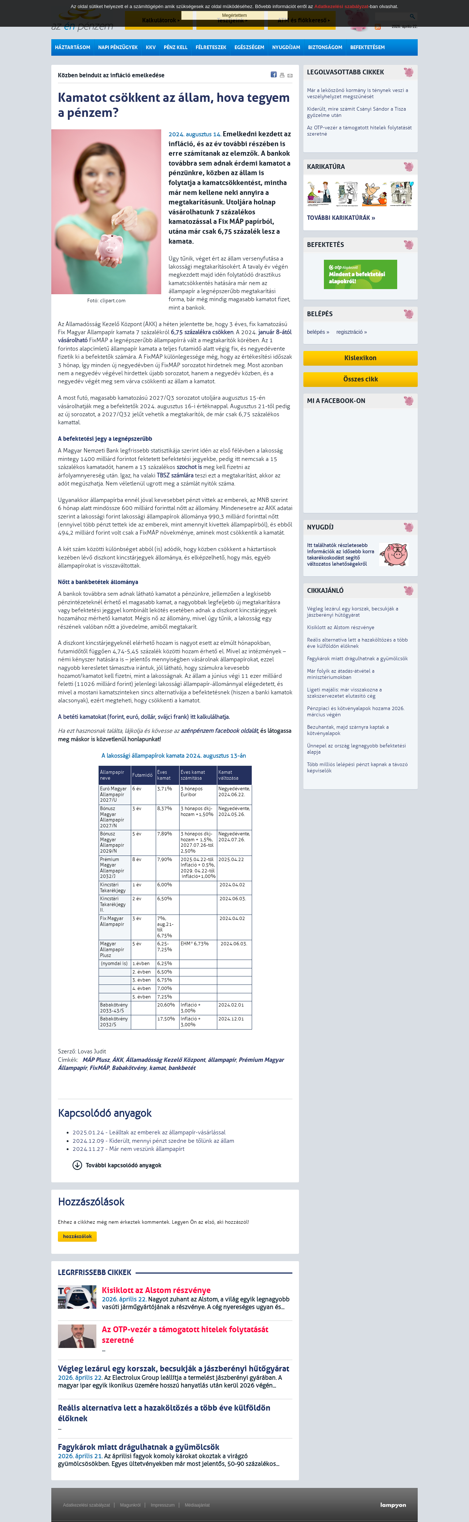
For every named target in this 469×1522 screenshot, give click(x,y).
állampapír (222, 1059)
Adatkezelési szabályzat (86, 1505)
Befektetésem (367, 47)
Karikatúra (326, 167)
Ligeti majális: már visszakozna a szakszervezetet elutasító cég (344, 693)
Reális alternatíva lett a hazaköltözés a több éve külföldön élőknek (357, 643)
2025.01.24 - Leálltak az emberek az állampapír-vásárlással (149, 1132)
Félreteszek (211, 47)
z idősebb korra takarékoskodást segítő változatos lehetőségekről (340, 557)
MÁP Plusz (95, 1059)
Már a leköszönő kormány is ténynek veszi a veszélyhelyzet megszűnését (357, 93)
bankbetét (181, 1067)
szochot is (189, 467)
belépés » (318, 332)
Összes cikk (360, 379)
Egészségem (249, 47)
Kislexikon (360, 358)
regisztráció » (351, 332)
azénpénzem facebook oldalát (219, 731)
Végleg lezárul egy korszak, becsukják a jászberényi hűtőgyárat (352, 612)
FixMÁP (99, 1067)
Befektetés (325, 245)
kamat (157, 1067)
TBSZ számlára (175, 475)
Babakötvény (129, 1067)
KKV (151, 47)
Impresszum (162, 1505)
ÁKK (117, 1059)
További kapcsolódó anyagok (124, 1165)
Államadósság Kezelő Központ (165, 1059)
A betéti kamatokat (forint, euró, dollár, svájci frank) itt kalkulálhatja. (144, 717)
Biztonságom (325, 47)
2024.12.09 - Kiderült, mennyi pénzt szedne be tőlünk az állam (153, 1141)
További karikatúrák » (341, 217)
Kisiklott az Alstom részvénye (340, 627)
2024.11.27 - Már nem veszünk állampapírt (128, 1149)
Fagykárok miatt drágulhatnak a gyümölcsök (357, 658)
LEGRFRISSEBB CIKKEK (94, 1272)
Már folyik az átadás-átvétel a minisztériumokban (340, 674)
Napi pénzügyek (118, 47)
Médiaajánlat (197, 1505)
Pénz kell (176, 47)
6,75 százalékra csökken (202, 332)
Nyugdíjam (286, 47)
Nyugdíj (320, 527)
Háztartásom (72, 47)
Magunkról (130, 1505)
